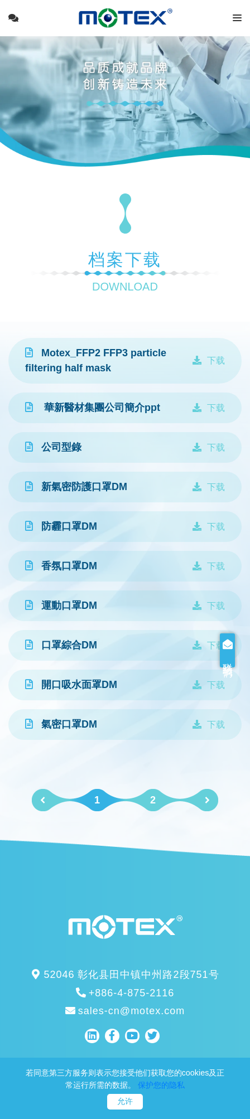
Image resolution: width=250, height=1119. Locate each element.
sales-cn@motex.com (125, 1010)
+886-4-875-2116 (125, 993)
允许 (125, 1101)
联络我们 (242, 650)
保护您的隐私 (161, 1085)
